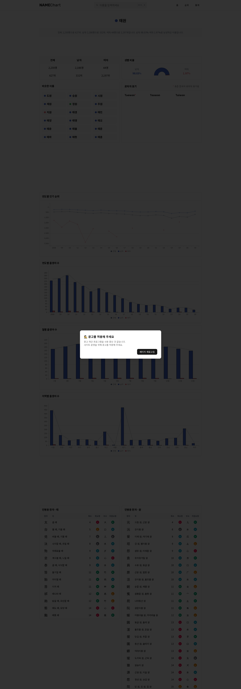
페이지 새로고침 (147, 351)
